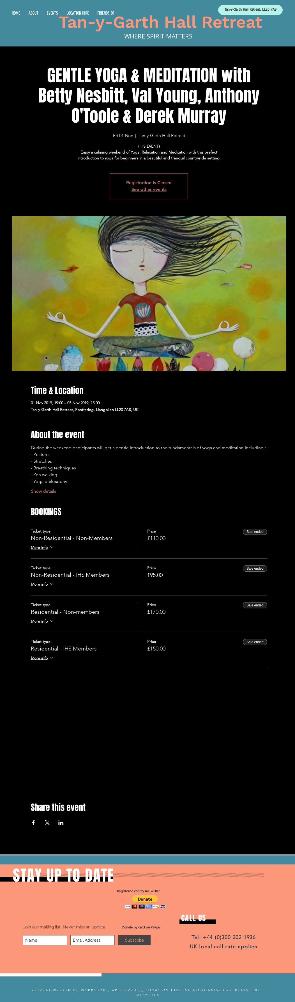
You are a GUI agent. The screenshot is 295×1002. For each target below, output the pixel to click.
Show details (43, 491)
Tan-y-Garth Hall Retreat (160, 22)
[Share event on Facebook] (33, 822)
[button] (145, 902)
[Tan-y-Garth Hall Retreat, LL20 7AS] (250, 10)
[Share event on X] (47, 822)
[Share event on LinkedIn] (61, 822)
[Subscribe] (134, 940)
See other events (149, 189)
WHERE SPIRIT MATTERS (158, 36)
